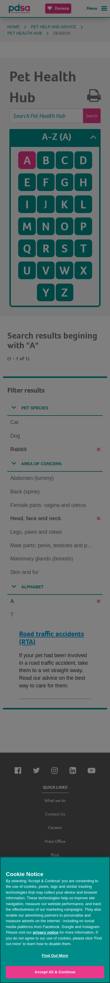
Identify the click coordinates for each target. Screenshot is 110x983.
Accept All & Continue (55, 972)
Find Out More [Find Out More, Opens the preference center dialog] (55, 955)
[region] (55, 920)
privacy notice (45, 932)
